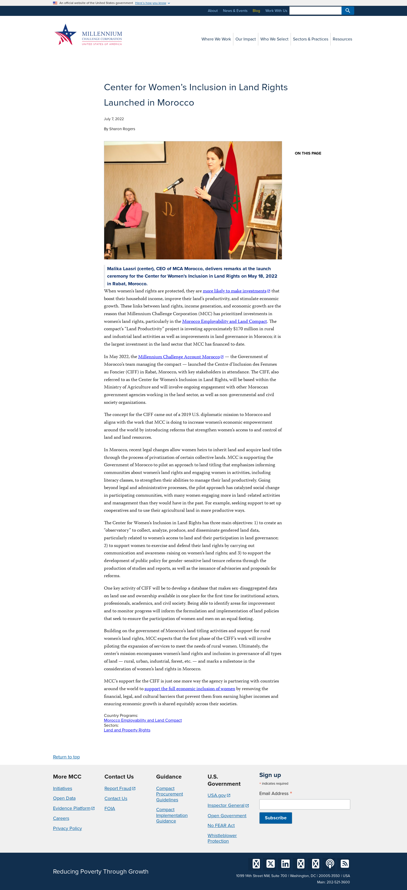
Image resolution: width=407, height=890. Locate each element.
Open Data (64, 798)
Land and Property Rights (127, 730)
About (213, 10)
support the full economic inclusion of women (190, 689)
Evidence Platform (71, 808)
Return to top (66, 756)
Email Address (275, 793)
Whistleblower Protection (222, 838)
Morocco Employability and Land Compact (224, 322)
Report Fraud (117, 788)
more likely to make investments (234, 291)
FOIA (109, 808)
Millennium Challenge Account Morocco (179, 357)
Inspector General (226, 805)
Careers (61, 818)
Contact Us (115, 798)
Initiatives (62, 788)
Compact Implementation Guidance (172, 815)
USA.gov (217, 795)
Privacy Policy (67, 828)
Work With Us (276, 10)
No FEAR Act (221, 825)
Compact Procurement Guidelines (169, 794)
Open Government (227, 815)
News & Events (235, 10)
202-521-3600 (338, 882)
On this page (308, 153)
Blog (256, 10)
